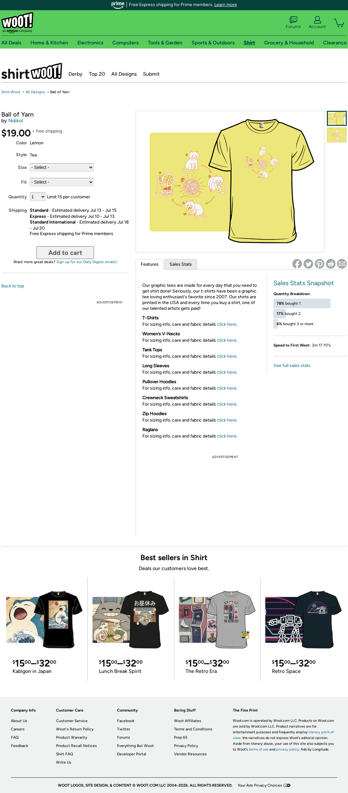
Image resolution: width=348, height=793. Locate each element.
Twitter (123, 729)
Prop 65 (180, 737)
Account (317, 22)
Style (21, 154)
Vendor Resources (190, 754)
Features (150, 264)
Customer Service (72, 721)
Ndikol (15, 121)
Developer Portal (131, 754)
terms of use (258, 749)
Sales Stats (181, 264)
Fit (24, 182)
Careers (18, 729)
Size (22, 167)
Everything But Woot (135, 745)
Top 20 (97, 74)
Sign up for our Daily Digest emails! (86, 262)
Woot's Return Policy (74, 729)
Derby (75, 74)
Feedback (19, 745)
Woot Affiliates (187, 721)
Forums (293, 22)
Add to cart (65, 252)
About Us (19, 721)
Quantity (17, 197)
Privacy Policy (186, 745)
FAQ (15, 737)
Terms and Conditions (193, 729)
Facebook (125, 721)
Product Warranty (71, 737)
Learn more (225, 4)
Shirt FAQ (64, 754)
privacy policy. (288, 749)
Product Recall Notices (76, 745)
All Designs (124, 74)
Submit (151, 74)
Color (21, 143)
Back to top (12, 286)
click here (226, 324)
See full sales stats (292, 365)
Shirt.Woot (31, 71)
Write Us (63, 762)
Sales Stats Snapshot (303, 283)
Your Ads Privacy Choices (260, 785)
